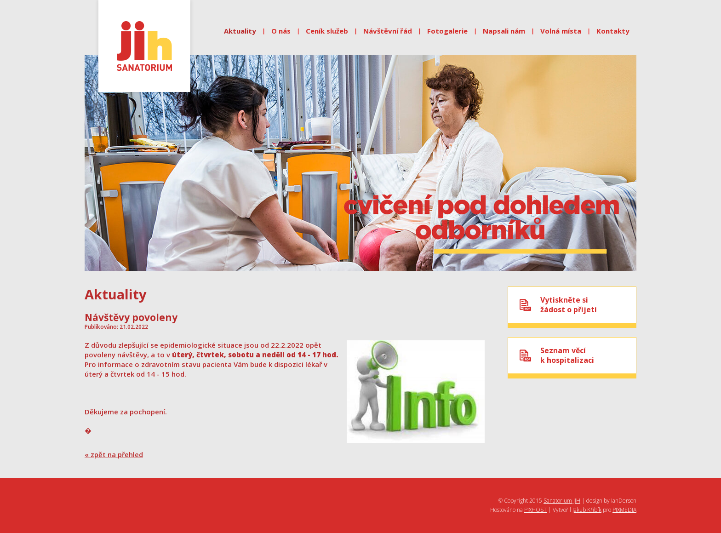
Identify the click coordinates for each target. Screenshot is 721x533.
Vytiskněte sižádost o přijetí (568, 305)
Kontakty (612, 30)
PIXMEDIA (624, 510)
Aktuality (240, 30)
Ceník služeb (327, 30)
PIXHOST (535, 510)
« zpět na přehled (114, 454)
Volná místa (560, 30)
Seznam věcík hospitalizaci (567, 355)
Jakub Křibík (586, 510)
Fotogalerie (447, 30)
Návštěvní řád (387, 30)
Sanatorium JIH (562, 500)
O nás (281, 30)
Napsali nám (504, 30)
